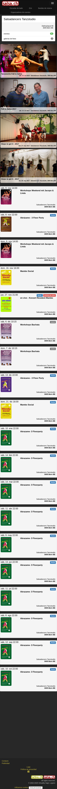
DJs (30, 8)
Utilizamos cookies (21, 787)
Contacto (5, 761)
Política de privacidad (28, 769)
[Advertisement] (28, 722)
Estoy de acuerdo (35, 788)
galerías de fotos (28, 38)
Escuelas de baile (16, 8)
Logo (28, 767)
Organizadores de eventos (20, 12)
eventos (28, 34)
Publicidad (6, 763)
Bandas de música (45, 8)
